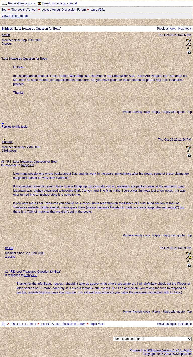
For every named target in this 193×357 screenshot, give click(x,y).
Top (4, 9)
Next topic (185, 28)
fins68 (6, 35)
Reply (156, 112)
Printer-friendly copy (21, 3)
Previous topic (166, 28)
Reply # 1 (30, 275)
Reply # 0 (27, 165)
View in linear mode (15, 16)
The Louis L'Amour (23, 9)
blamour (7, 142)
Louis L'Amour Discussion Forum (64, 9)
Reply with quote (173, 112)
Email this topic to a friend (59, 3)
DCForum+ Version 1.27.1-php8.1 (169, 350)
